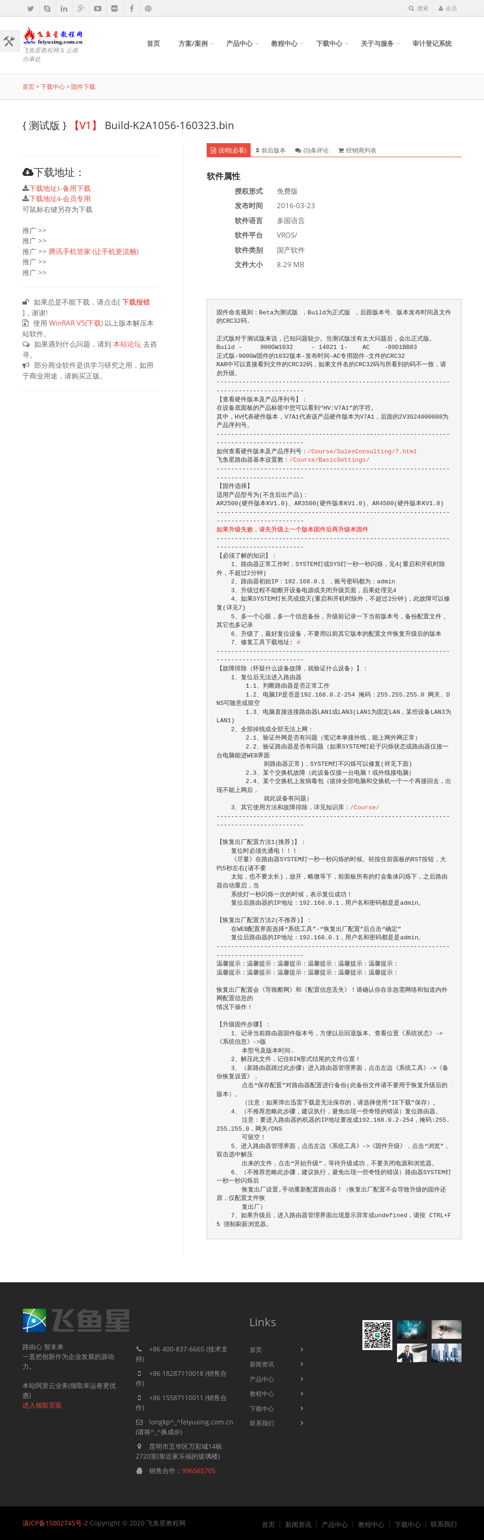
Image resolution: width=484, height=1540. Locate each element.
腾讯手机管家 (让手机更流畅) (93, 251)
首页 (153, 43)
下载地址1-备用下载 (60, 188)
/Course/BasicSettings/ (329, 460)
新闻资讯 (262, 1364)
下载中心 (329, 43)
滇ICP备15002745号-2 (55, 1522)
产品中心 (239, 43)
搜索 (418, 8)
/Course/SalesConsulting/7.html (362, 451)
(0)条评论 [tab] (312, 150)
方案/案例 (193, 43)
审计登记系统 (432, 43)
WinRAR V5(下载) (76, 322)
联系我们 (262, 1423)
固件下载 (83, 86)
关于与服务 (377, 43)
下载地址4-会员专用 (60, 198)
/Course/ (364, 807)
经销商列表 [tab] (357, 150)
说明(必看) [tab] (228, 150)
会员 (448, 8)
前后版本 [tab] (271, 150)
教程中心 (284, 43)
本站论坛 (127, 344)
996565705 (199, 1470)
